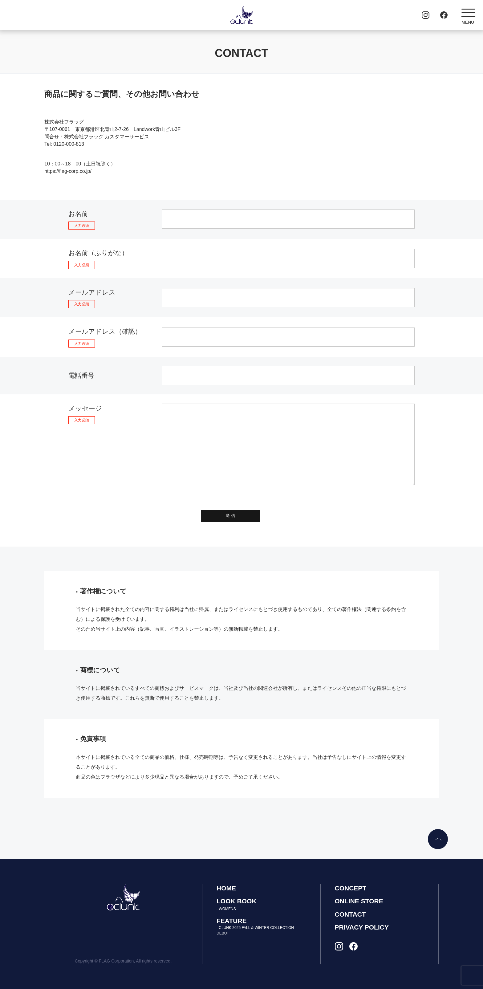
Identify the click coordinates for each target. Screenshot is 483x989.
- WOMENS (226, 909)
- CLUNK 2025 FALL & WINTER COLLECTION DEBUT (255, 930)
